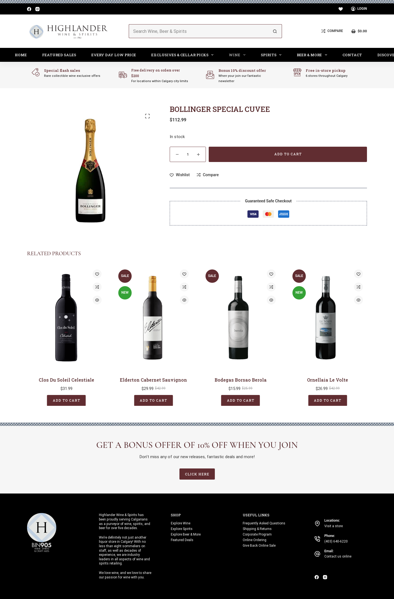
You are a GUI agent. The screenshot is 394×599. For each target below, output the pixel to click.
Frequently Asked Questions (264, 523)
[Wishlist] (341, 9)
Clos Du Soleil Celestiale (66, 379)
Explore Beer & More (186, 534)
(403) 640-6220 (336, 541)
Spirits (272, 54)
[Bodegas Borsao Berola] (240, 317)
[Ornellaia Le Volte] (327, 317)
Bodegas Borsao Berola (241, 379)
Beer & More (313, 54)
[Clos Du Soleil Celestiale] (66, 317)
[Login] (359, 9)
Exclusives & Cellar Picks (183, 54)
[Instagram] (37, 9)
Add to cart (288, 154)
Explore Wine (180, 523)
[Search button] (275, 31)
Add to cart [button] (66, 400)
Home (21, 54)
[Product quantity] (188, 154)
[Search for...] (198, 31)
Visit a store (333, 526)
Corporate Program (257, 534)
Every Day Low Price (113, 54)
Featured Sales (59, 54)
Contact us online (337, 556)
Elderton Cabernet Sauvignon (153, 379)
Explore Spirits (182, 529)
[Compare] (332, 31)
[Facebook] (29, 9)
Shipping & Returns (257, 529)
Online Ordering (254, 540)
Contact (352, 54)
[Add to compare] (208, 175)
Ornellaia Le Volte (327, 379)
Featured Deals (182, 540)
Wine (238, 54)
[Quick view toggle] (97, 300)
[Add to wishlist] (180, 175)
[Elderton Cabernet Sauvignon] (153, 317)
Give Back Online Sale (259, 546)
